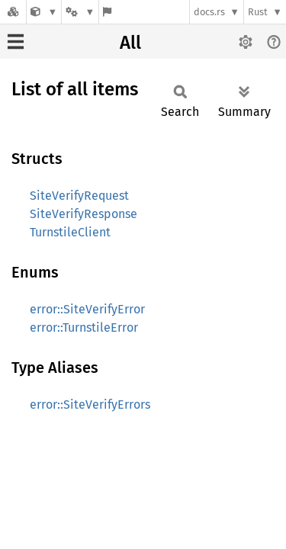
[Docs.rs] (13, 12)
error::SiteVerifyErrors (90, 404)
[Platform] (80, 12)
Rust (258, 12)
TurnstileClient (70, 232)
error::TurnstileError (84, 327)
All (130, 42)
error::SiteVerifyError (87, 309)
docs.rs (209, 12)
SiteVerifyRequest (79, 195)
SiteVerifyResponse (83, 214)
